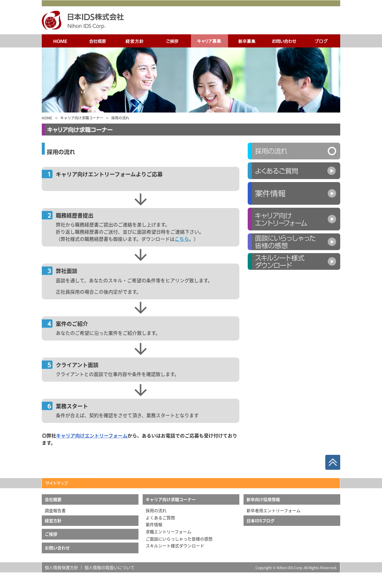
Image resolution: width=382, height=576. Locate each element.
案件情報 (154, 524)
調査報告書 (55, 510)
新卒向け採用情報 (263, 499)
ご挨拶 (51, 534)
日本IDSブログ (261, 520)
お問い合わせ (57, 548)
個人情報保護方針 (61, 567)
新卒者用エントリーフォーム (274, 510)
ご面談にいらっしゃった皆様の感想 (179, 539)
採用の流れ (156, 510)
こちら (182, 238)
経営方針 (53, 520)
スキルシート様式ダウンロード (175, 546)
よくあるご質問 (160, 517)
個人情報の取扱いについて (109, 567)
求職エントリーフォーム (168, 532)
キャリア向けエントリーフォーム (91, 435)
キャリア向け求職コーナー (81, 118)
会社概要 (53, 499)
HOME (47, 118)
